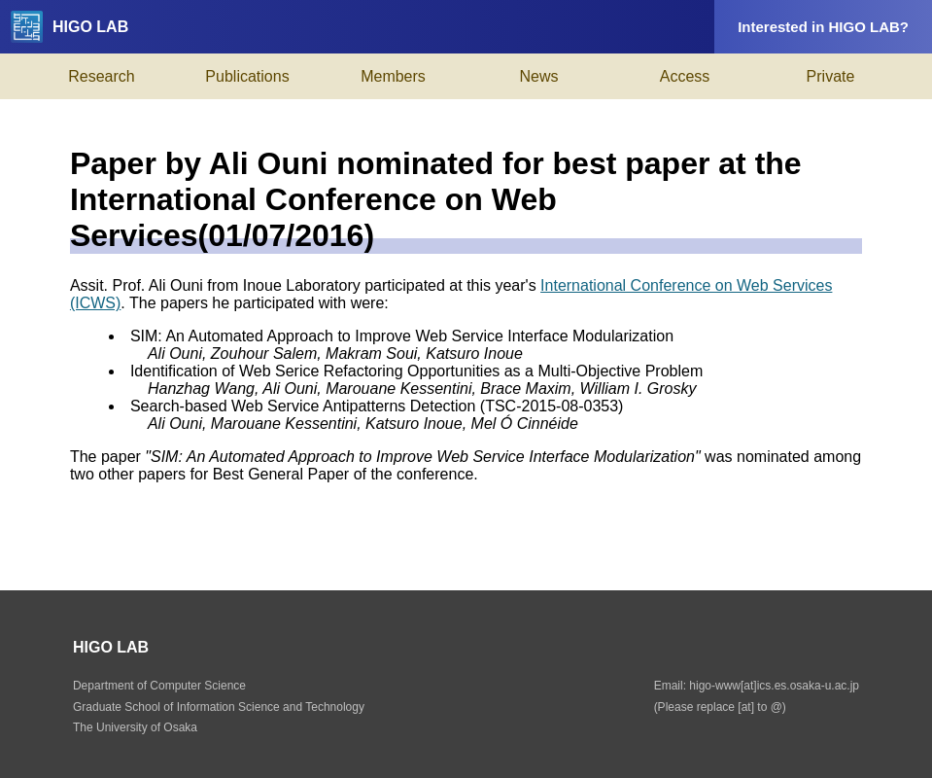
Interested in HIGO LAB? (823, 26)
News (538, 76)
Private (831, 76)
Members (393, 76)
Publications (247, 76)
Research (101, 76)
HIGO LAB (69, 27)
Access (685, 76)
